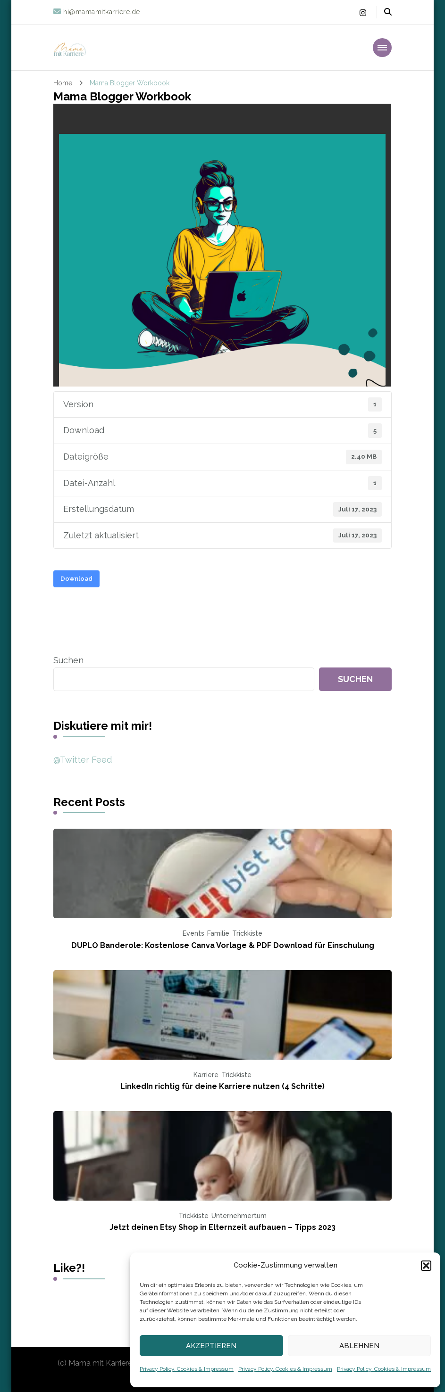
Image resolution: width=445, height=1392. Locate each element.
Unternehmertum (239, 1215)
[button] (426, 1265)
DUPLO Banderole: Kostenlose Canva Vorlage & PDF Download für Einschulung (222, 945)
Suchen (68, 660)
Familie (218, 933)
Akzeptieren (211, 1346)
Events (193, 933)
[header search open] (388, 12)
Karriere (205, 1075)
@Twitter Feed (82, 760)
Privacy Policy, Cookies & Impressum (187, 1369)
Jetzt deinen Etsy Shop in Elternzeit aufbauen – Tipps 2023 (222, 1227)
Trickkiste (247, 933)
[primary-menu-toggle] (382, 47)
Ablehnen (359, 1346)
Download (76, 578)
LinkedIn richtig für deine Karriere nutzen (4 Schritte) (222, 1086)
